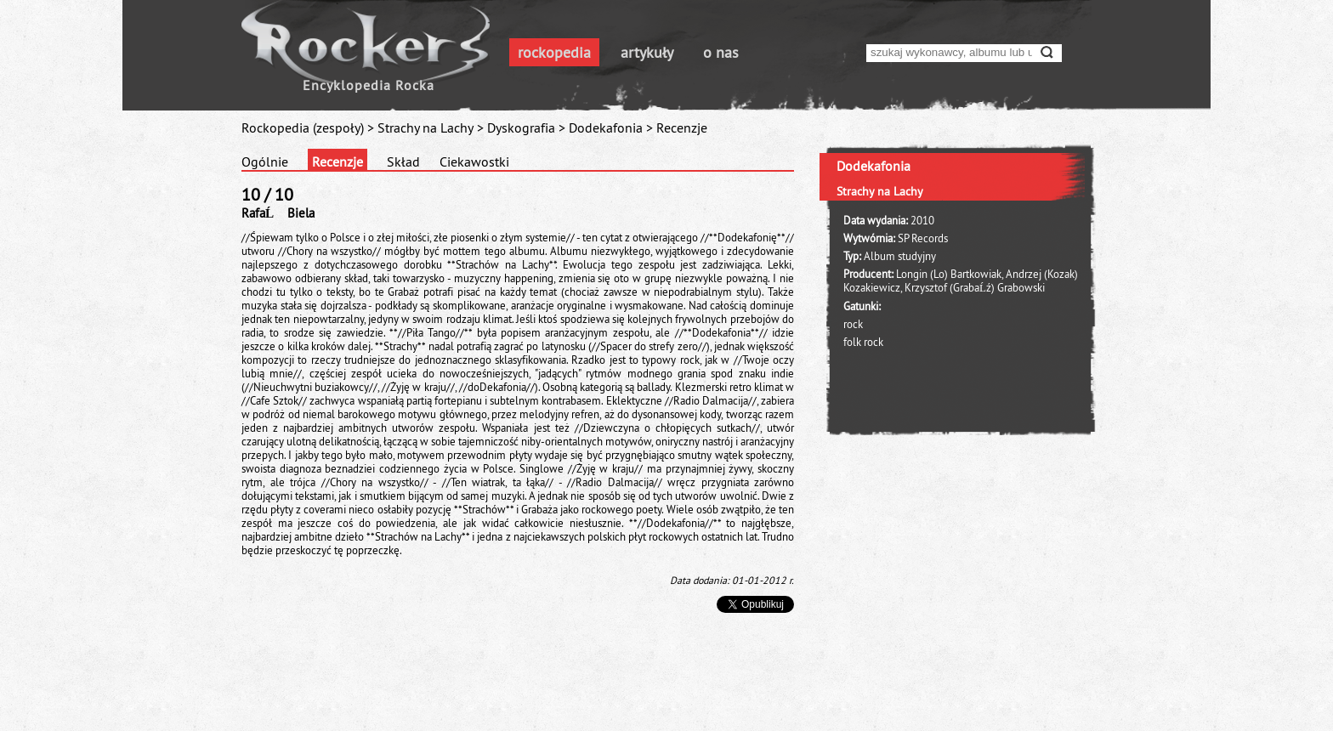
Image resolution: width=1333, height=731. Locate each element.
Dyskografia (521, 127)
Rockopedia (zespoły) (302, 127)
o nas (721, 52)
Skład (403, 161)
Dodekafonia (606, 127)
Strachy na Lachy (425, 127)
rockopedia (554, 52)
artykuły (647, 52)
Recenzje (337, 161)
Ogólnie (264, 161)
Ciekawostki (474, 161)
